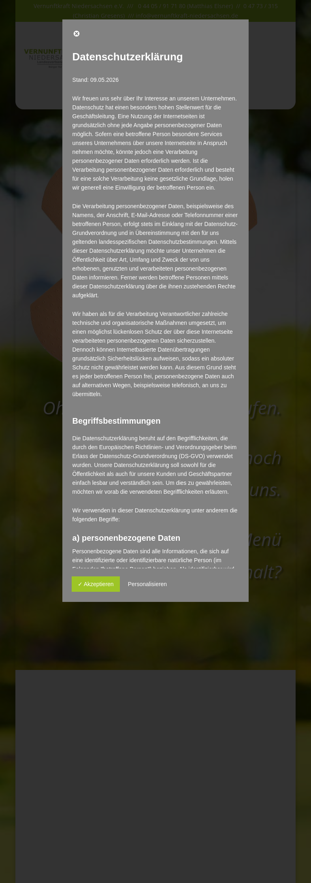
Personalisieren (147, 584)
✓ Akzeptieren (96, 584)
